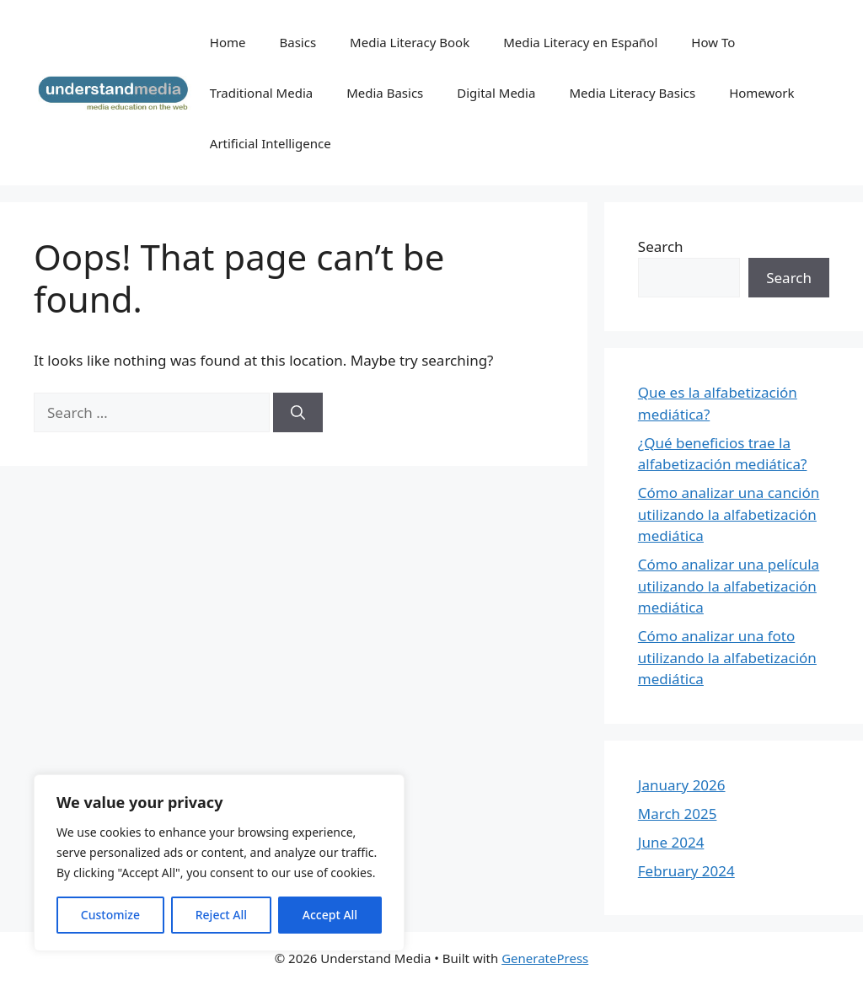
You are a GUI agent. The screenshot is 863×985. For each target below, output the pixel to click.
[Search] (298, 413)
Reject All (221, 915)
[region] (219, 862)
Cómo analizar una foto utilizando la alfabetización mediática (727, 657)
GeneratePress (544, 958)
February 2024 (686, 871)
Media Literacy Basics (632, 92)
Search (660, 246)
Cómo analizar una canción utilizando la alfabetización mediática (728, 514)
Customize (110, 915)
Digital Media (496, 92)
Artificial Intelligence (270, 143)
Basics (297, 42)
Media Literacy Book (409, 42)
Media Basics (384, 92)
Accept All (330, 915)
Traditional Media (261, 92)
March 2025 (677, 813)
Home (228, 42)
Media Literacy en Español (580, 42)
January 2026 (682, 785)
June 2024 (671, 842)
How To (713, 42)
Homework (761, 92)
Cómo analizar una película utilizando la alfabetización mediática (728, 585)
